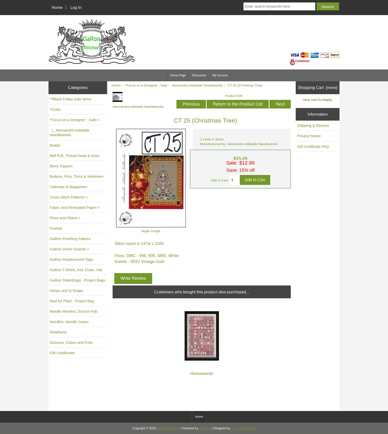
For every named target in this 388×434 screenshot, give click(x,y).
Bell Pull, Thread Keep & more (74, 155)
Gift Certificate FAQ (313, 146)
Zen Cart (205, 428)
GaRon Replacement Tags (71, 259)
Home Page (178, 75)
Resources (199, 75)
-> (74, 120)
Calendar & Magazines (68, 187)
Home (57, 7)
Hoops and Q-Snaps (66, 290)
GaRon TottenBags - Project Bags (77, 280)
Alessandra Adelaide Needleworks (197, 85)
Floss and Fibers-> (65, 218)
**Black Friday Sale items (70, 99)
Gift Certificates (62, 353)
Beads (55, 145)
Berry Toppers (61, 166)
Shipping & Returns (313, 125)
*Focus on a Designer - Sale (146, 85)
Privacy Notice (309, 136)
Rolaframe (58, 332)
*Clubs (55, 109)
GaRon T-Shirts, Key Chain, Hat (76, 270)
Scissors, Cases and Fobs (71, 342)
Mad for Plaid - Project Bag (72, 301)
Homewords (201, 373)
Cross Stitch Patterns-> (69, 197)
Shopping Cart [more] (318, 87)
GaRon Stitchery (168, 428)
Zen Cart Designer (243, 428)
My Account (220, 75)
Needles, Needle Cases (69, 322)
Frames (56, 228)
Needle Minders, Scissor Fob (73, 311)
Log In (75, 7)
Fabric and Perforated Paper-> (75, 207)
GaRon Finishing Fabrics (70, 239)
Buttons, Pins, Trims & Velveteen (76, 176)
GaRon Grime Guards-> (69, 249)
